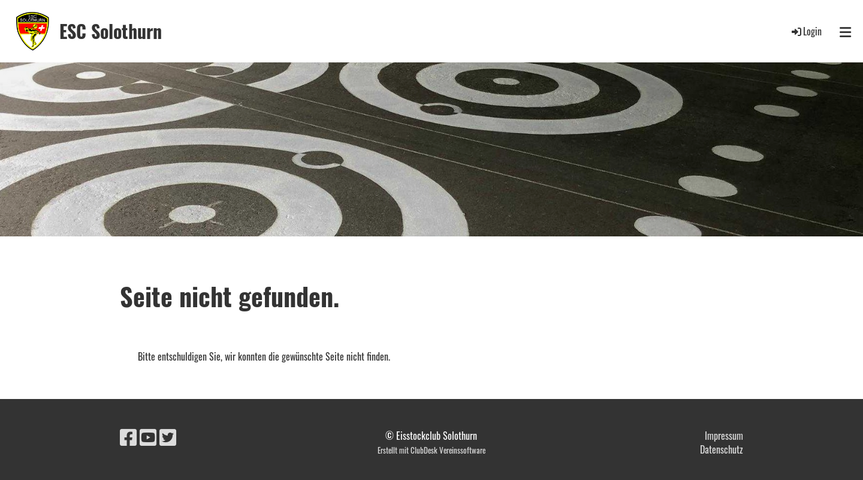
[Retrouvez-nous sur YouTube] (148, 436)
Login (806, 31)
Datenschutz (721, 449)
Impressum (724, 435)
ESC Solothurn (110, 31)
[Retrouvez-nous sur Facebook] (128, 436)
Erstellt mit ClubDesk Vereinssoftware (431, 450)
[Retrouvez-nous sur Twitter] (167, 436)
